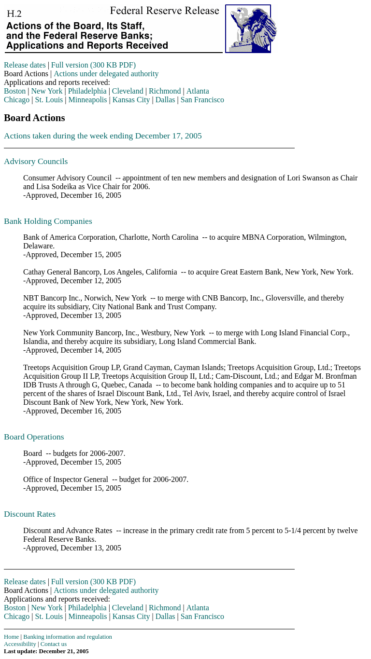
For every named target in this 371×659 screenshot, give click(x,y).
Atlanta (197, 91)
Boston (15, 91)
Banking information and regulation (67, 636)
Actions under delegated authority (106, 73)
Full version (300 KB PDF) (93, 65)
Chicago (16, 100)
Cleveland (127, 91)
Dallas (165, 100)
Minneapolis (88, 100)
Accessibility (20, 644)
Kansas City (131, 100)
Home (11, 636)
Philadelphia (87, 91)
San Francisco (202, 100)
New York (47, 91)
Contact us (54, 644)
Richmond (165, 91)
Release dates (25, 65)
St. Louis (49, 100)
